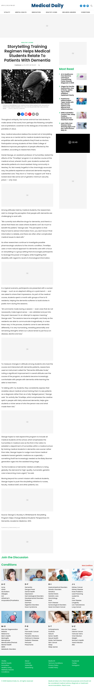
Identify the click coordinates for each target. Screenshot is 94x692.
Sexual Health (53, 638)
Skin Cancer (52, 642)
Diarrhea (28, 603)
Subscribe (28, 665)
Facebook (75, 661)
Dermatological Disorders (34, 596)
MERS (3, 647)
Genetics (51, 592)
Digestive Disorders (32, 605)
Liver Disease (76, 600)
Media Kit (51, 661)
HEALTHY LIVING (51, 12)
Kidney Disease (77, 589)
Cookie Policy (53, 667)
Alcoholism (5, 592)
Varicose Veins (77, 634)
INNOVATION (36, 12)
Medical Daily (47, 5)
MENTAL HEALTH (21, 12)
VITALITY (7, 12)
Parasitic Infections (32, 636)
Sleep (50, 645)
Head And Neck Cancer (56, 607)
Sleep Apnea (53, 647)
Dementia (28, 587)
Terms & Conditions (55, 663)
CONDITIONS (85, 12)
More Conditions (87, 565)
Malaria (4, 631)
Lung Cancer (76, 607)
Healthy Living (27, 42)
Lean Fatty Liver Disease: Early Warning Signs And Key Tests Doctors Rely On (68, 126)
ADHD (3, 589)
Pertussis (28, 642)
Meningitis (5, 638)
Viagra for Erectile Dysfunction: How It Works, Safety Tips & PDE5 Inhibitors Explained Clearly (67, 90)
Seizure (51, 634)
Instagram (75, 665)
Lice (73, 598)
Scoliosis (51, 631)
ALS (2, 596)
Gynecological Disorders (57, 605)
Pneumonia (29, 645)
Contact (28, 663)
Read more (66, 685)
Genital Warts (53, 594)
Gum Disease (53, 603)
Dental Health (30, 592)
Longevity (75, 603)
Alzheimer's (5, 598)
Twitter (74, 663)
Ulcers (74, 629)
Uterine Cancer (77, 631)
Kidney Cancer (77, 587)
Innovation (5, 665)
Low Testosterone (78, 605)
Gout (50, 600)
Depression (29, 594)
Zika (73, 645)
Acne (3, 587)
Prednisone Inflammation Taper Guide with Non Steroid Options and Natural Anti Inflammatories (67, 104)
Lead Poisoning (77, 594)
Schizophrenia (53, 629)
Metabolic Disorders (8, 649)
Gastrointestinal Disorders (57, 587)
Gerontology (52, 598)
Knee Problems (77, 592)
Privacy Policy (53, 665)
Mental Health (6, 645)
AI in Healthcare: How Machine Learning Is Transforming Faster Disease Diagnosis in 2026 (67, 78)
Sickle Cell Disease (55, 640)
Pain (26, 629)
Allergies (4, 594)
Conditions (9, 564)
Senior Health (53, 636)
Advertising (29, 667)
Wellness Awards (69, 12)
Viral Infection (77, 636)
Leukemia (75, 596)
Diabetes (28, 600)
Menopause (5, 640)
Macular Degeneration (9, 629)
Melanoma (5, 634)
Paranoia (28, 634)
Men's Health (6, 636)
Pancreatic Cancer (32, 631)
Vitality (3, 661)
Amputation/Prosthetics (10, 600)
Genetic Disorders (54, 589)
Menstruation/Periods (9, 642)
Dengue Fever (30, 589)
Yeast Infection (77, 642)
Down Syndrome (31, 607)
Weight (74, 638)
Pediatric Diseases (31, 640)
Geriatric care (53, 596)
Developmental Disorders (34, 598)
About (27, 661)
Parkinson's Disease (32, 638)
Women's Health (78, 640)
